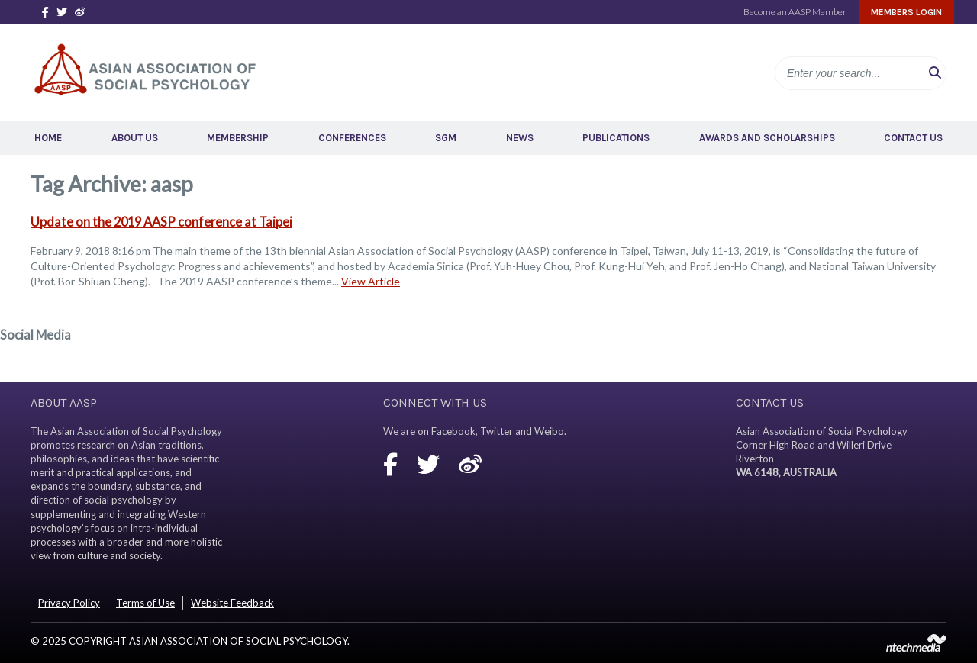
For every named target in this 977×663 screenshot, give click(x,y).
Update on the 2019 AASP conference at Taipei (161, 221)
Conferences (352, 137)
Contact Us (913, 137)
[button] (935, 73)
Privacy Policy (69, 603)
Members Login (906, 12)
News (520, 137)
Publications (616, 137)
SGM (445, 137)
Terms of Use (145, 603)
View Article (370, 281)
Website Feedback (232, 603)
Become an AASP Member (794, 12)
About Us (134, 137)
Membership (238, 137)
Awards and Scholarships (767, 137)
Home (48, 137)
